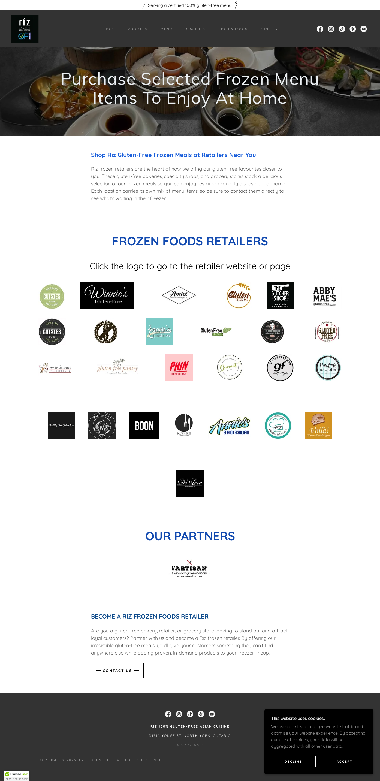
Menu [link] (167, 29)
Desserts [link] (195, 29)
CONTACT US (117, 627)
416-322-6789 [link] (190, 701)
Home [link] (110, 29)
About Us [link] (138, 29)
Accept (344, 761)
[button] (268, 29)
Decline (293, 761)
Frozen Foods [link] (233, 29)
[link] (25, 28)
